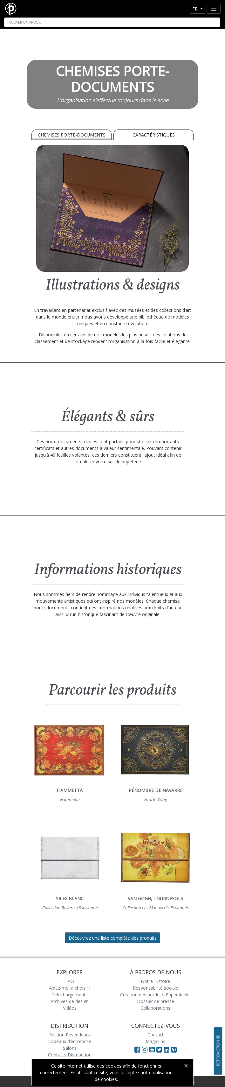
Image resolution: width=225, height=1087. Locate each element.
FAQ (69, 981)
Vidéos (70, 1008)
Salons (70, 1048)
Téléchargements (70, 995)
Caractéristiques (154, 135)
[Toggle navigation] (214, 9)
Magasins (155, 1041)
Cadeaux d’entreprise (69, 1041)
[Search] (112, 22)
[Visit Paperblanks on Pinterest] (174, 1049)
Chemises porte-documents (72, 135)
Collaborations (155, 1008)
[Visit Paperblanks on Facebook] (137, 1049)
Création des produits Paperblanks (155, 995)
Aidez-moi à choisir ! (69, 988)
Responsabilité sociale (155, 988)
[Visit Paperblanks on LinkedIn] (167, 1049)
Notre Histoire (155, 981)
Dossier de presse (155, 1001)
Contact (155, 1035)
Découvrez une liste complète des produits (113, 938)
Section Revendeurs (69, 1035)
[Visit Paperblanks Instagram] (144, 1049)
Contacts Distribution (70, 1055)
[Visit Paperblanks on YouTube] (152, 1049)
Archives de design (70, 1001)
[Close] (185, 1065)
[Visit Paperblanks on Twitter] (160, 1049)
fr (195, 9)
